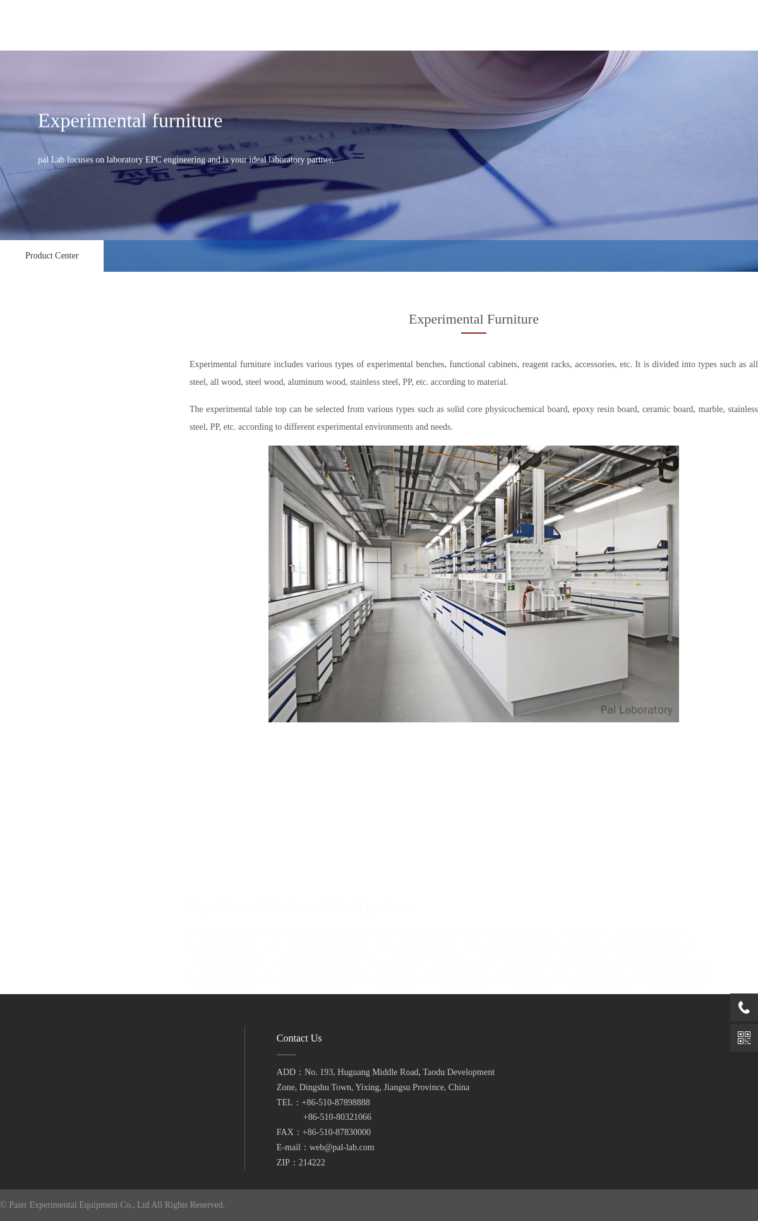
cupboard (32, 676)
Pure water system (70, 899)
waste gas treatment (70, 867)
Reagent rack (39, 598)
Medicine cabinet (46, 650)
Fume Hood (70, 375)
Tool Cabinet (38, 753)
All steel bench (43, 468)
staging (28, 572)
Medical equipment (70, 931)
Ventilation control (70, 407)
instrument (70, 964)
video (23, 1095)
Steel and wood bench (56, 494)
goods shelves (41, 805)
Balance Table (40, 546)
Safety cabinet (41, 624)
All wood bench (45, 520)
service (26, 1074)
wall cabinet (38, 779)
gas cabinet (37, 702)
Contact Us (33, 1115)
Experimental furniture (70, 440)
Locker (27, 727)
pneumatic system (70, 835)
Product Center (51, 255)
